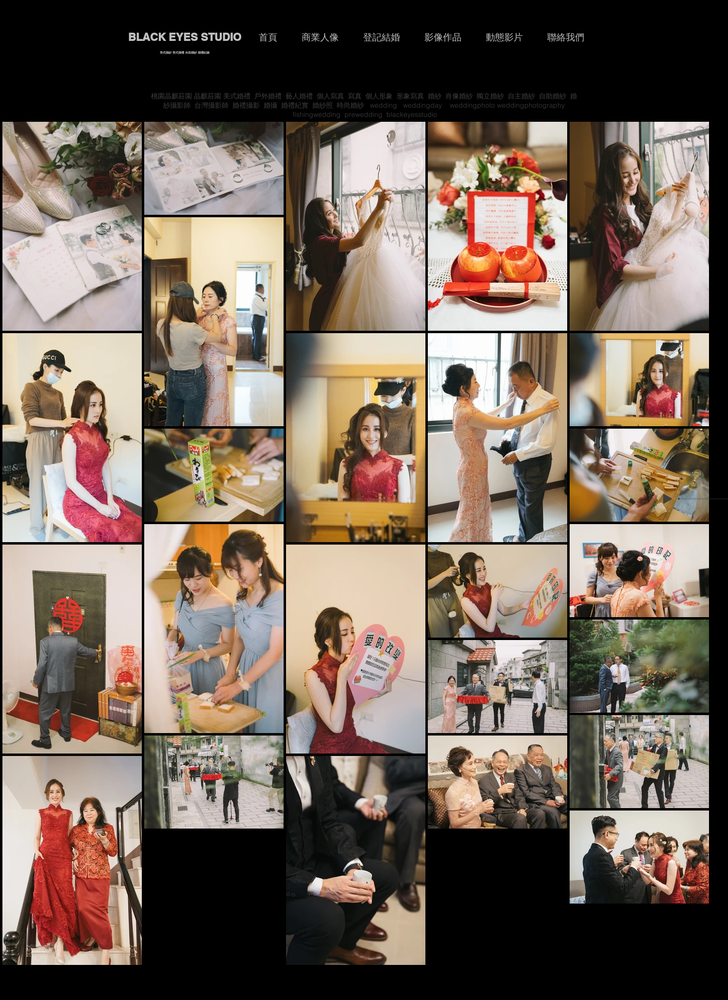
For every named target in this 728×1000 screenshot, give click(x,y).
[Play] (667, 499)
